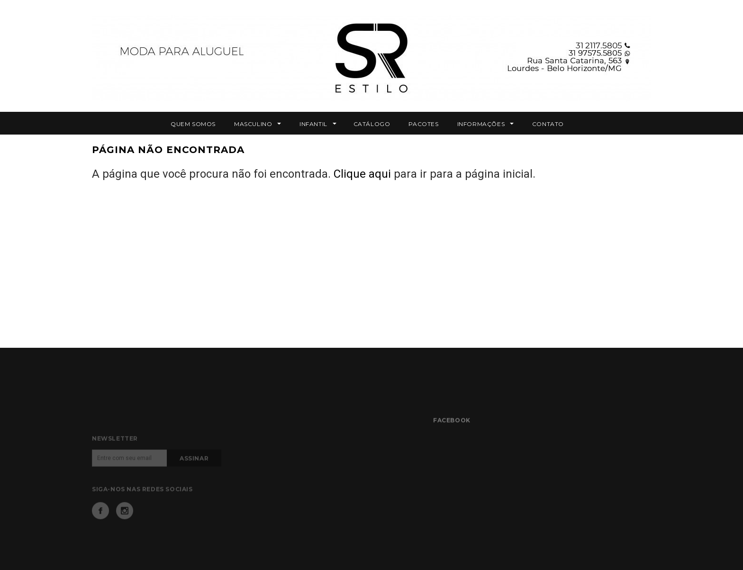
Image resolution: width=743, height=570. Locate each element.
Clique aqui (362, 174)
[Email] (129, 471)
